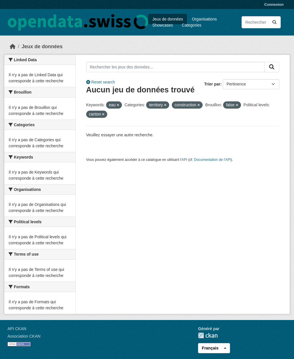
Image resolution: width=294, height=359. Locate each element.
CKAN (208, 335)
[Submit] (274, 22)
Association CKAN (23, 336)
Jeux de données (167, 19)
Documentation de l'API (212, 160)
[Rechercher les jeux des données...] (261, 22)
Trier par (212, 84)
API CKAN (16, 328)
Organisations (204, 19)
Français (210, 348)
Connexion (274, 4)
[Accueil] (13, 46)
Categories (191, 25)
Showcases (162, 25)
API (184, 160)
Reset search (100, 82)
